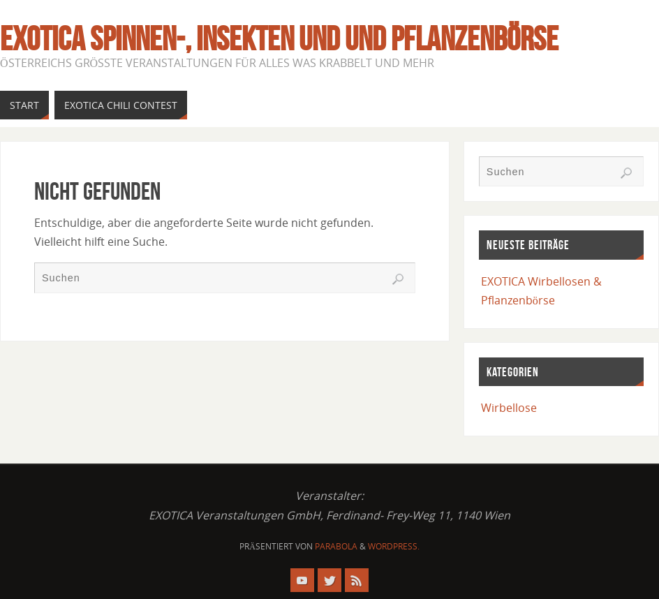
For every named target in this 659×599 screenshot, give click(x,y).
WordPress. (394, 546)
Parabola (336, 546)
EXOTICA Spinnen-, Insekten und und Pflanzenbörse (279, 39)
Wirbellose (509, 407)
